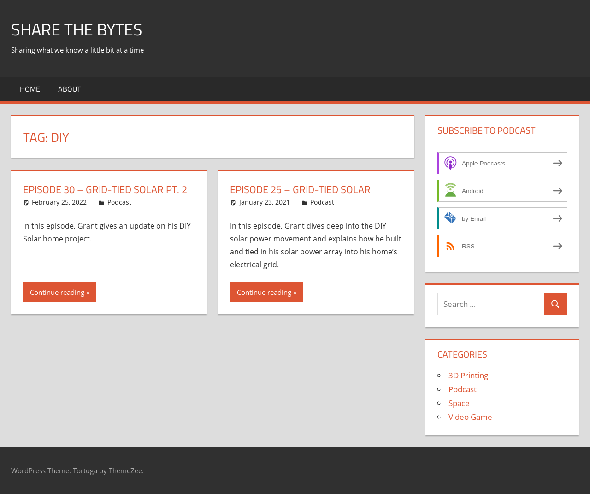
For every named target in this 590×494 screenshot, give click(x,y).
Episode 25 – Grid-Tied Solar (300, 189)
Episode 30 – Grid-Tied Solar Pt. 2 (105, 189)
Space (459, 403)
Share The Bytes (76, 29)
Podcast (119, 202)
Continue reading (57, 292)
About (69, 88)
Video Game (470, 417)
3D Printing (468, 375)
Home (30, 88)
